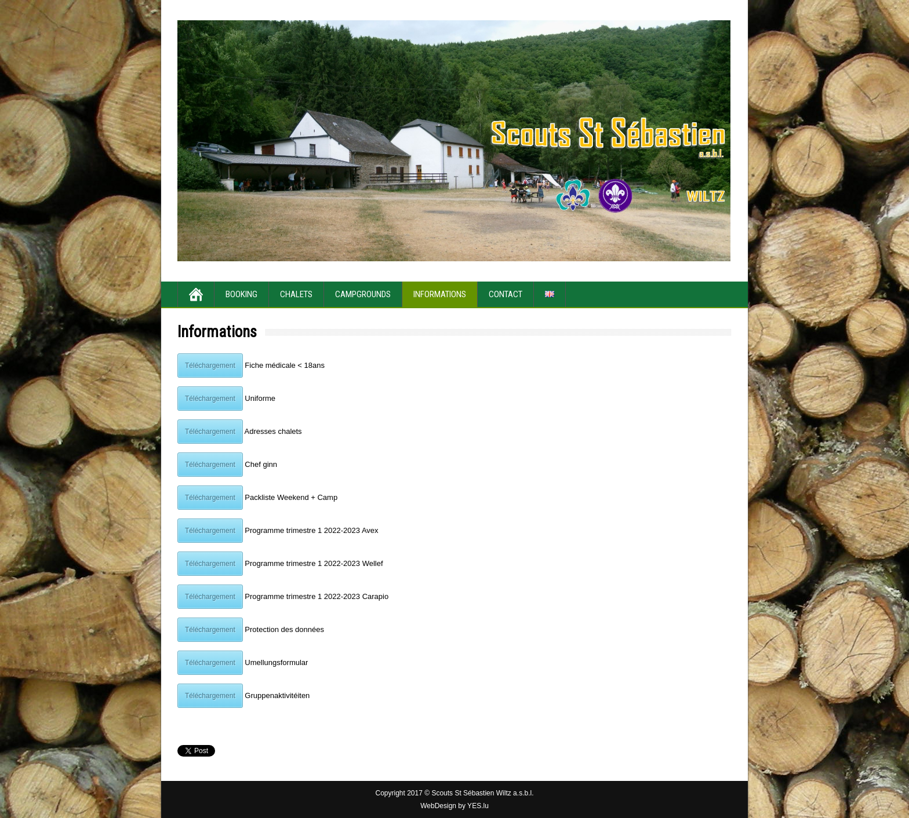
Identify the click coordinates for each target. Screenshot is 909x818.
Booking (241, 294)
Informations (439, 294)
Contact (505, 294)
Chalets (296, 294)
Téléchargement (210, 365)
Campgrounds (363, 294)
